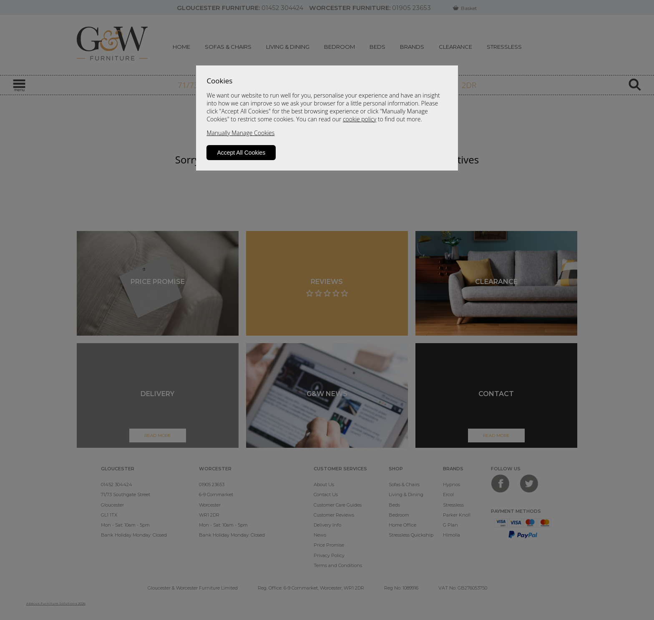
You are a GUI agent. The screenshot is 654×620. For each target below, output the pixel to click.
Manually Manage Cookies (240, 133)
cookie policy (359, 119)
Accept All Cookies (241, 152)
